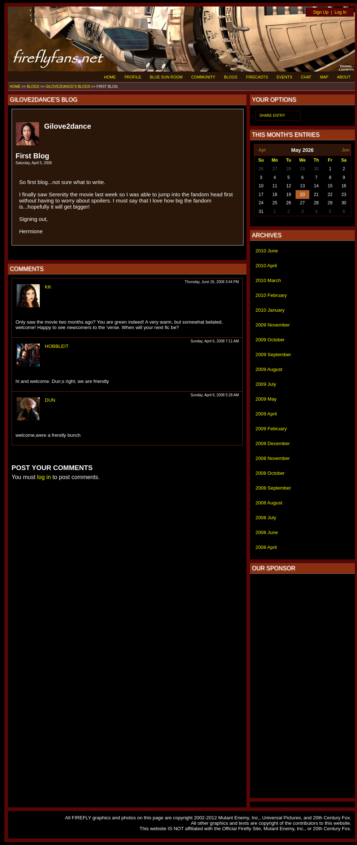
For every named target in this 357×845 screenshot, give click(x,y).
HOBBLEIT (57, 346)
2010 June (266, 250)
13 (302, 185)
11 (274, 185)
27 (274, 168)
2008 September (273, 488)
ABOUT (343, 77)
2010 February (271, 295)
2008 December (272, 443)
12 (288, 185)
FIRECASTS (257, 77)
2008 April (266, 547)
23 (343, 194)
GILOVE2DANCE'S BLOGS (68, 87)
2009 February (271, 428)
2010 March (268, 280)
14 (316, 185)
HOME (110, 77)
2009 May (266, 399)
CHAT (306, 77)
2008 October (270, 473)
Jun (345, 150)
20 (302, 194)
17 (261, 194)
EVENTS (284, 77)
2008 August (268, 502)
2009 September (273, 354)
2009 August (268, 369)
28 (288, 168)
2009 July (265, 384)
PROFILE (132, 77)
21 (316, 194)
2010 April (266, 265)
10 (261, 185)
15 (330, 185)
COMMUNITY (203, 77)
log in (44, 477)
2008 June (266, 532)
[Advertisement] (302, 685)
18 (274, 194)
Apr (262, 150)
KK (48, 287)
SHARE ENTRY (272, 116)
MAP (324, 77)
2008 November (272, 458)
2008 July (265, 517)
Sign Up (320, 12)
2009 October (270, 339)
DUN (50, 400)
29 (302, 168)
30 (316, 168)
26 (261, 168)
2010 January (270, 310)
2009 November (272, 325)
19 (288, 194)
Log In (341, 12)
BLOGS (230, 77)
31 (261, 211)
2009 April (266, 414)
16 (343, 185)
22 (330, 194)
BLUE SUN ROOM (166, 77)
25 (274, 202)
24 (261, 202)
